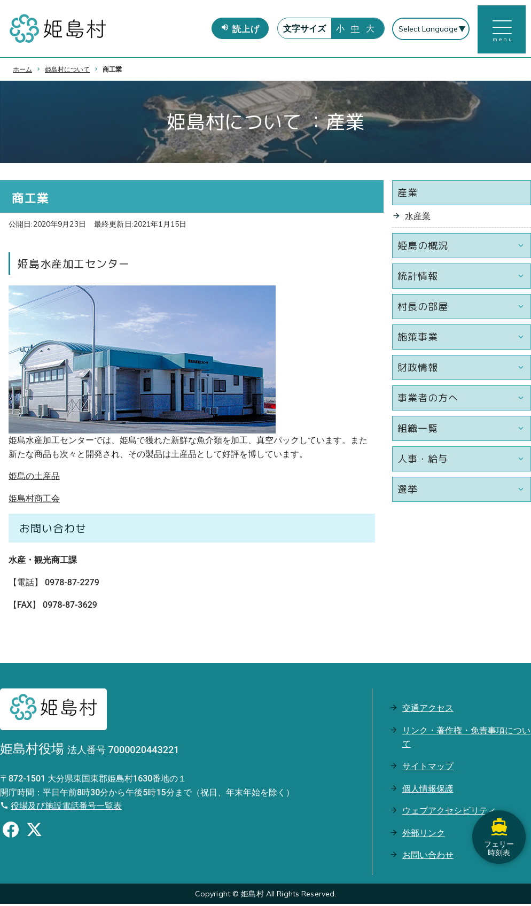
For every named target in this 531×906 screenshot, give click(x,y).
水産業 (418, 218)
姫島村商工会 (34, 500)
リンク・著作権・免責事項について (466, 739)
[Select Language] (430, 30)
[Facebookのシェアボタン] (11, 833)
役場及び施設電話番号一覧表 (66, 808)
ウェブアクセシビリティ (449, 813)
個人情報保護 (428, 790)
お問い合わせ (428, 857)
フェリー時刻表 (499, 836)
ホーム (22, 71)
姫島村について (67, 71)
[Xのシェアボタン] (34, 833)
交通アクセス (428, 710)
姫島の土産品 (34, 478)
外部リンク (423, 835)
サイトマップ (428, 768)
